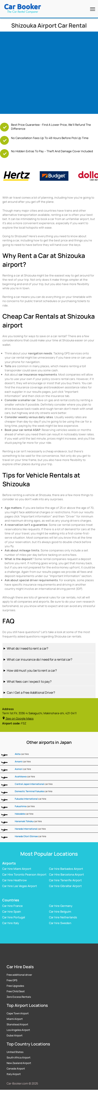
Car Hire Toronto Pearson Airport (24, 874)
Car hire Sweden (60, 923)
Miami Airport (15, 1019)
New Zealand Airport (19, 1063)
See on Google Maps (18, 718)
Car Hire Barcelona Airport (66, 874)
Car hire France (12, 906)
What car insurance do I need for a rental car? (39, 659)
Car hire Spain (11, 911)
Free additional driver (19, 975)
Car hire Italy (10, 923)
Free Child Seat (16, 991)
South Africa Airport (18, 1057)
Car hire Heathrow (14, 880)
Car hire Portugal (13, 917)
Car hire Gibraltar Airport (65, 886)
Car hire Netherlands (63, 917)
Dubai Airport (15, 1035)
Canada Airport (16, 1068)
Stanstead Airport (17, 1024)
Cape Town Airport (18, 1013)
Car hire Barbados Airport (66, 869)
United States (15, 1052)
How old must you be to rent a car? (32, 670)
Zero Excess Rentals (19, 997)
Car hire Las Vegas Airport (19, 886)
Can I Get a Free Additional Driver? (31, 692)
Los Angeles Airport (18, 1030)
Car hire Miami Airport (16, 869)
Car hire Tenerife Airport (65, 880)
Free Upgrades (15, 986)
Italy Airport (14, 1074)
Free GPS (12, 980)
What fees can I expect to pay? (29, 681)
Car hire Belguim (60, 911)
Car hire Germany (60, 906)
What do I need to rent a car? (27, 648)
